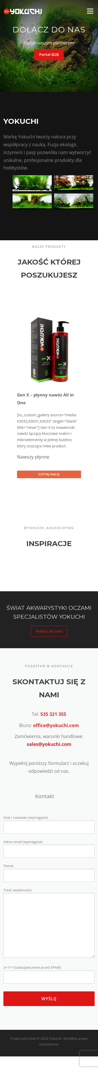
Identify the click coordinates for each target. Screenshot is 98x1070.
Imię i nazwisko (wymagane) (49, 822)
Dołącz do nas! (49, 631)
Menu (90, 11)
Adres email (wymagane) (49, 846)
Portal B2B (49, 54)
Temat (49, 870)
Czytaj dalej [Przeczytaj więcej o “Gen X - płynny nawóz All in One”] (49, 474)
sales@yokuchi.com (49, 744)
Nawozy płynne (33, 457)
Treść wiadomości (49, 923)
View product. (54, 445)
